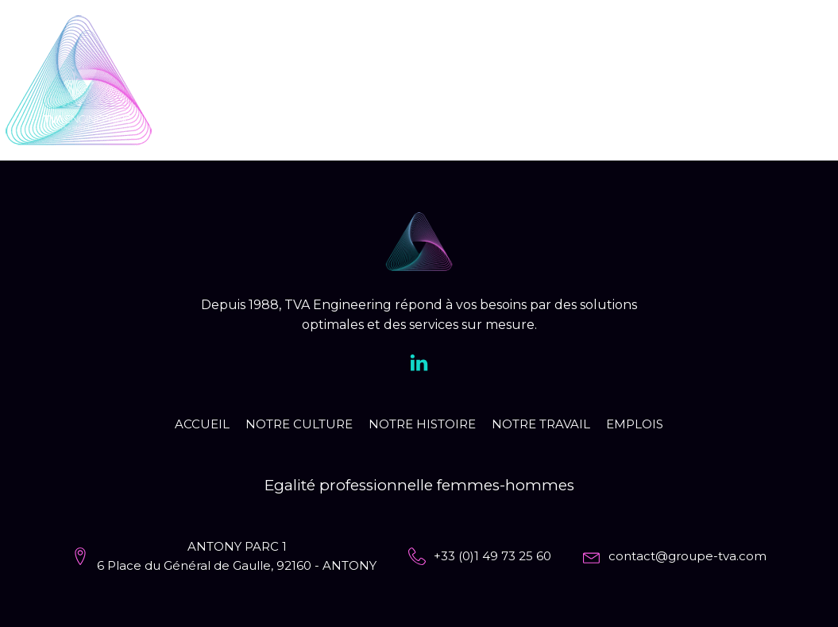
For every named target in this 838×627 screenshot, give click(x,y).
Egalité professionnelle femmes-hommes (419, 485)
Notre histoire (507, 79)
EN (788, 79)
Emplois (732, 79)
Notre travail (633, 79)
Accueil (275, 79)
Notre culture (376, 79)
